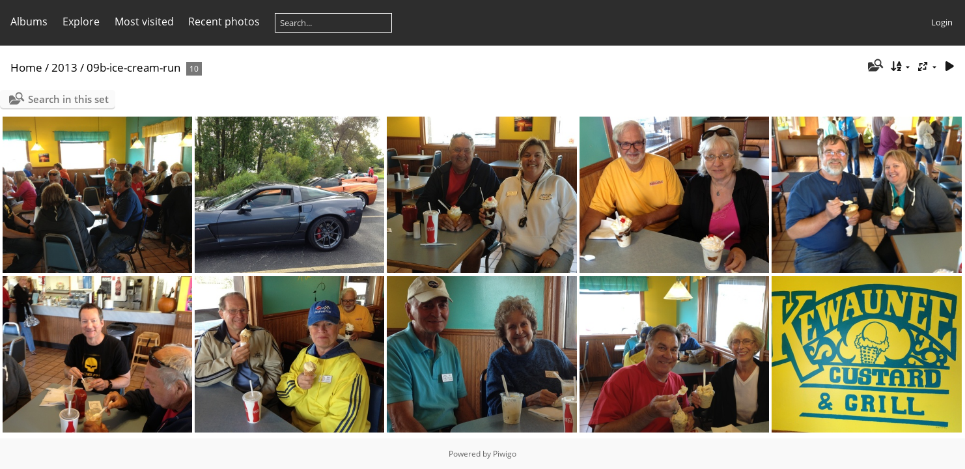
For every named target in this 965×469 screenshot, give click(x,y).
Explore (81, 21)
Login (942, 22)
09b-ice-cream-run (133, 67)
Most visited (144, 21)
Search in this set (68, 99)
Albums (29, 21)
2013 (64, 67)
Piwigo (504, 453)
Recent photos (224, 21)
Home (26, 67)
